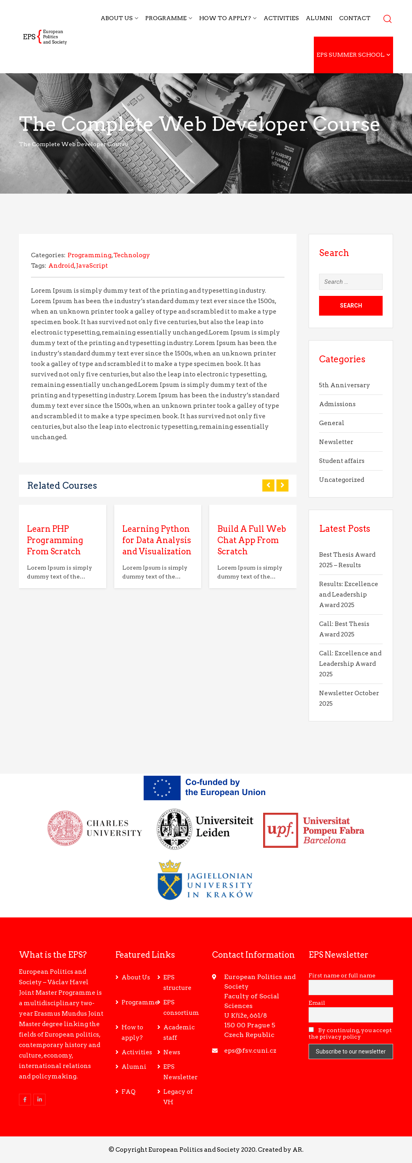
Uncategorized (341, 479)
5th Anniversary (344, 385)
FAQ (129, 1091)
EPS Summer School (351, 55)
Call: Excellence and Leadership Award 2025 (350, 664)
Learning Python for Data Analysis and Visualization (157, 540)
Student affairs (342, 461)
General (331, 423)
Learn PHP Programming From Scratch (55, 540)
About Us (117, 18)
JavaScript (92, 265)
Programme (166, 18)
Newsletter (336, 442)
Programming (89, 255)
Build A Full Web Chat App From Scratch (251, 540)
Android (61, 265)
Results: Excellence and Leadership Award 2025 (348, 594)
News (171, 1052)
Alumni (319, 18)
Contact (355, 18)
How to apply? (225, 18)
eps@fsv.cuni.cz (250, 1050)
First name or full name (342, 975)
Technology (131, 255)
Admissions (337, 404)
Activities (281, 18)
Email (317, 1003)
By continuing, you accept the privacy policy (350, 1033)
